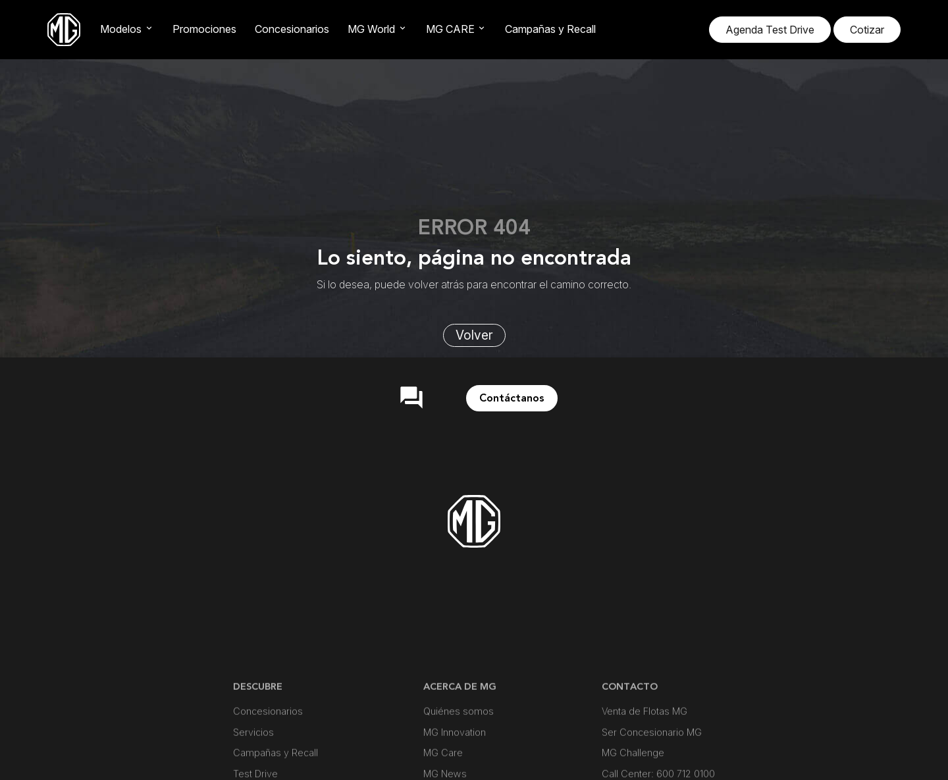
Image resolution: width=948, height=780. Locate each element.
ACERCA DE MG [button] (459, 743)
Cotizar (867, 29)
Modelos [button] (121, 29)
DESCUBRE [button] (257, 743)
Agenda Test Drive (769, 29)
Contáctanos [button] (511, 398)
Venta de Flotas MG (644, 767)
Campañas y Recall (550, 29)
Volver (474, 335)
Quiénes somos (458, 767)
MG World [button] (371, 29)
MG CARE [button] (450, 29)
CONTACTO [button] (630, 743)
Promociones (204, 29)
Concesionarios (292, 29)
